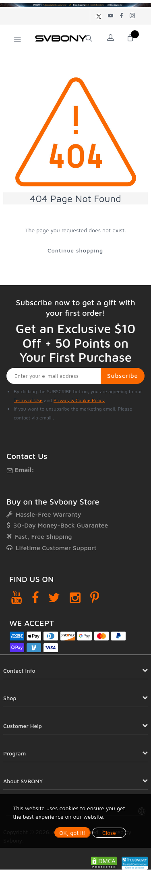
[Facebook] (35, 597)
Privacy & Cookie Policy (79, 400)
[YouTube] (16, 597)
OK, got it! (72, 832)
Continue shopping (75, 250)
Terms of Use (28, 400)
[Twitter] (54, 597)
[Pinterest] (94, 597)
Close (109, 832)
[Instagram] (75, 597)
